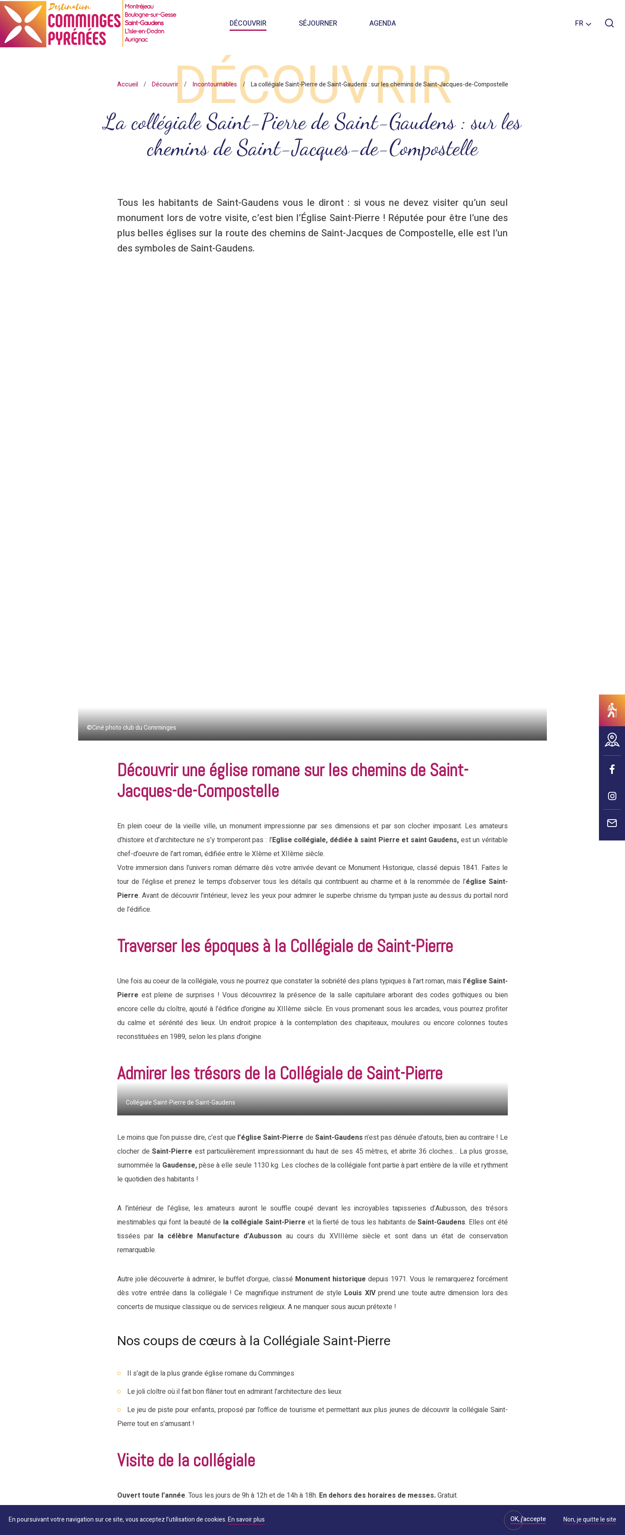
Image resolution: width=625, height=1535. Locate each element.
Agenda (382, 26)
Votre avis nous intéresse (304, 1304)
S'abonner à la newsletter (449, 1340)
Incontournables (214, 84)
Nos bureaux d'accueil (119, 1405)
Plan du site (317, 1500)
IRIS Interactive (408, 1500)
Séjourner (318, 26)
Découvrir (248, 26)
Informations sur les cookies (198, 1500)
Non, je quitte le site (589, 1520)
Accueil (127, 84)
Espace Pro (278, 1352)
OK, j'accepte (528, 1519)
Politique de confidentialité (114, 1500)
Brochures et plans (293, 1379)
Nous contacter (109, 1382)
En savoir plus (246, 1519)
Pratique (272, 1277)
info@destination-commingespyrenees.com (355, 1152)
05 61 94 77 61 (238, 1152)
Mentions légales (269, 1500)
